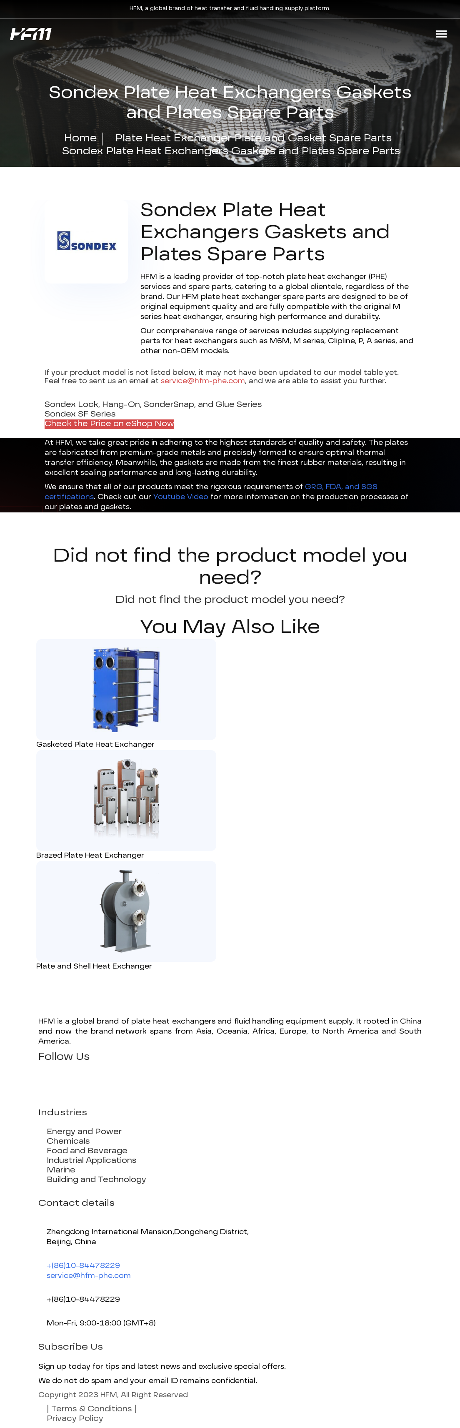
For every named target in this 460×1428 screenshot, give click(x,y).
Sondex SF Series (80, 414)
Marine (61, 1170)
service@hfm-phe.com (89, 1276)
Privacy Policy (75, 1419)
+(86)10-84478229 (83, 1266)
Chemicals (68, 1141)
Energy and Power (84, 1132)
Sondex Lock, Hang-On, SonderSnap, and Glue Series (153, 405)
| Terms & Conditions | (92, 1409)
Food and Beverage (87, 1151)
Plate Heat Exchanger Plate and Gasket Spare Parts (253, 139)
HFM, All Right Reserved (144, 1395)
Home (80, 139)
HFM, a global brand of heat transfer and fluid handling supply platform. (230, 8)
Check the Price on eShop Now (109, 424)
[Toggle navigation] (441, 34)
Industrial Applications (92, 1160)
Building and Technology (96, 1180)
